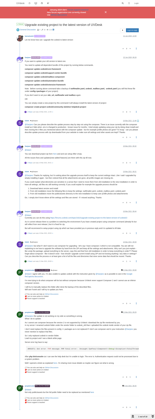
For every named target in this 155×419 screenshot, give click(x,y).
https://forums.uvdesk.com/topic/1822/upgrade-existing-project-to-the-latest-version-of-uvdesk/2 (88, 218)
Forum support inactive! (78, 10)
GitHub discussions (59, 15)
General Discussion (28, 30)
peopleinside (29, 270)
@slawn (28, 150)
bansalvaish (29, 36)
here (55, 154)
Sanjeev (28, 57)
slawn (27, 121)
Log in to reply (132, 30)
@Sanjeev (34, 120)
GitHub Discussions (51, 294)
